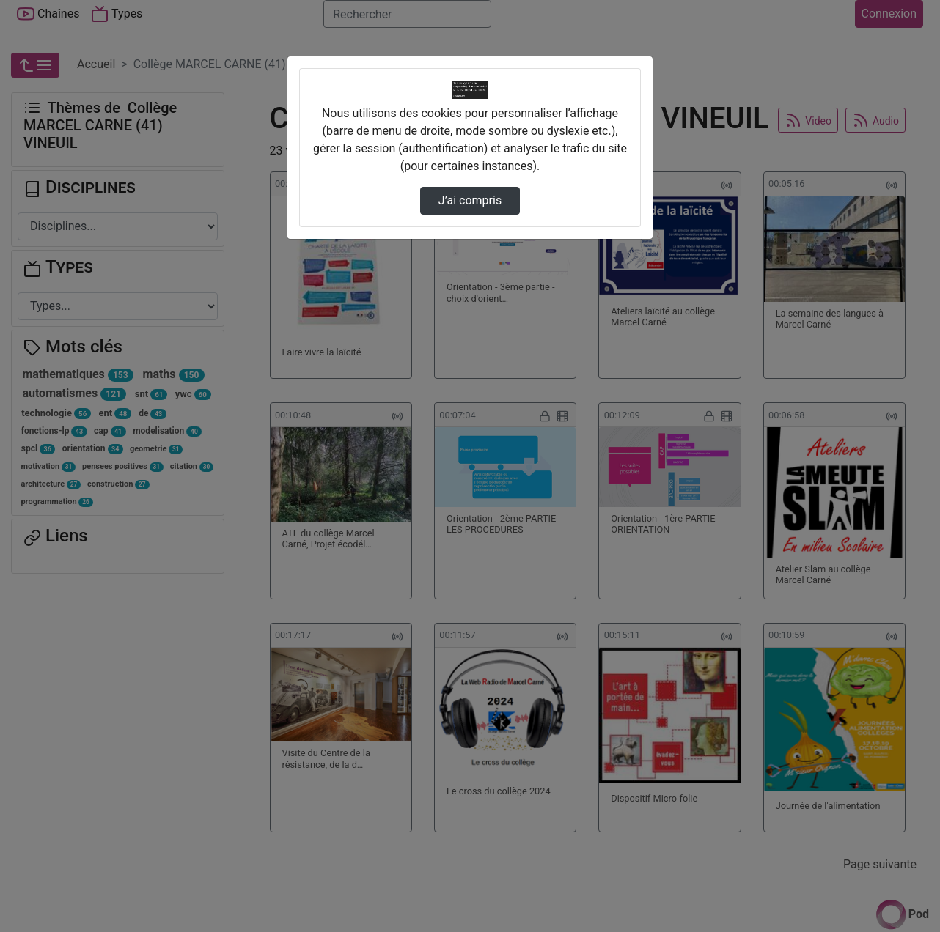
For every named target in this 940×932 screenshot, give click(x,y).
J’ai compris (470, 200)
